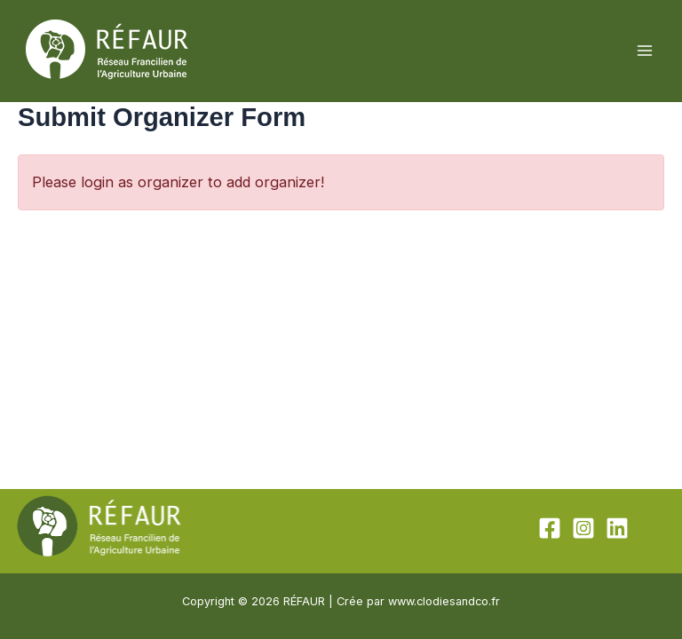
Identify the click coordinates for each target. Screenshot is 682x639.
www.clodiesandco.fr (444, 601)
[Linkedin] (617, 528)
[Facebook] (549, 528)
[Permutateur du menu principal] (644, 51)
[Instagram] (583, 528)
